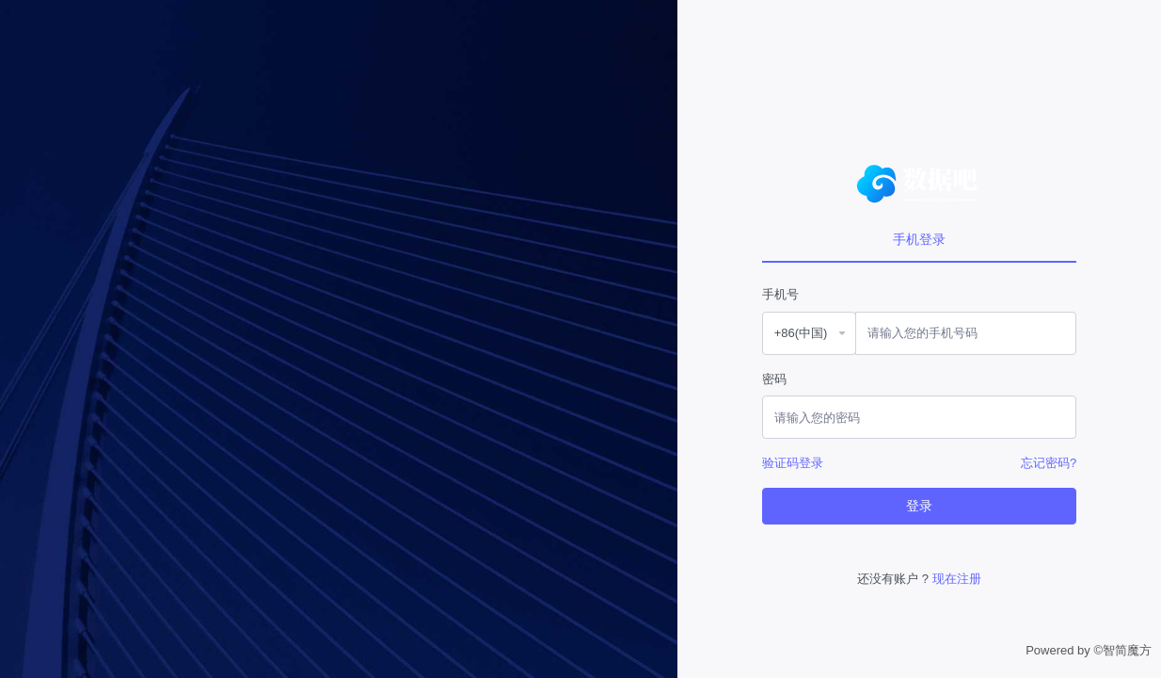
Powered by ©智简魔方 (1089, 650)
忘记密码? (1048, 463)
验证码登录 (792, 463)
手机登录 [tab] (919, 239)
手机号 (780, 294)
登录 (919, 505)
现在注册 (956, 579)
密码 (774, 379)
